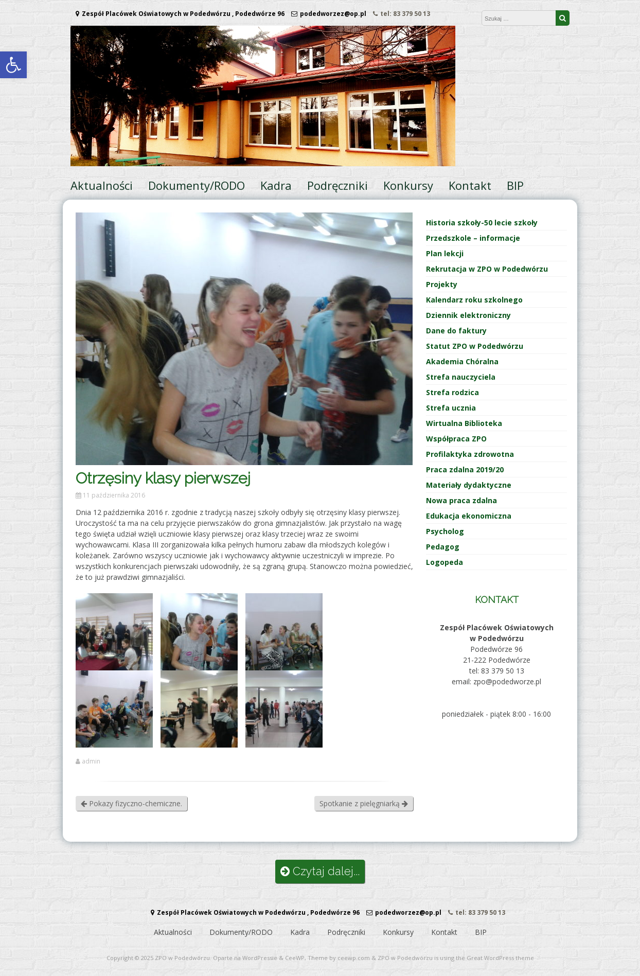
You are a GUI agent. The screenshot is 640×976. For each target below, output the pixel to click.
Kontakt (470, 185)
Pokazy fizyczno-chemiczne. (131, 803)
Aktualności (101, 185)
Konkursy (408, 185)
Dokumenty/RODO (196, 185)
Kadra (276, 185)
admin (91, 761)
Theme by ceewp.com (339, 958)
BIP (515, 185)
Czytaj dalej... (320, 871)
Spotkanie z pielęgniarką (363, 803)
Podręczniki (337, 185)
